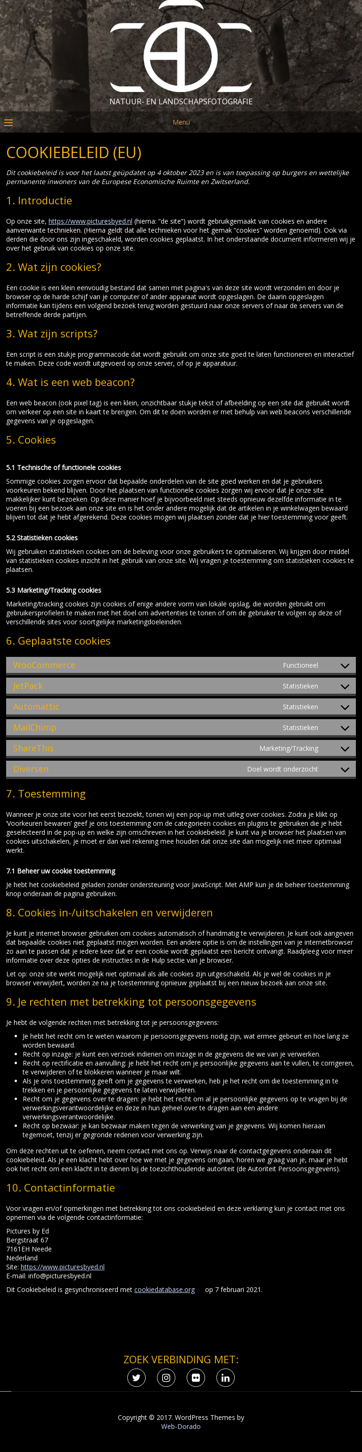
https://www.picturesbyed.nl (90, 221)
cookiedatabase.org (164, 1289)
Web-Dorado (181, 1426)
